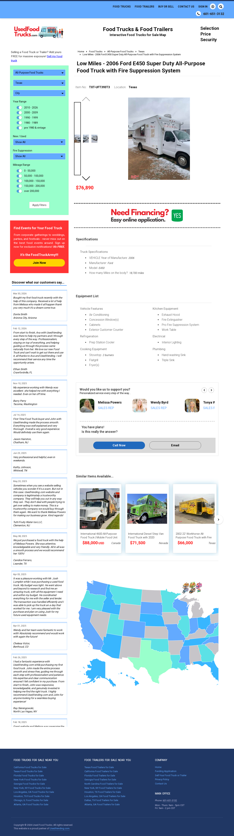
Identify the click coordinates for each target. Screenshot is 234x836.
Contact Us (186, 6)
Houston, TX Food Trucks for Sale (31, 796)
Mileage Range (21, 164)
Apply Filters (39, 205)
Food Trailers (144, 6)
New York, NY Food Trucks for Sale (32, 788)
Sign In (207, 6)
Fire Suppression (22, 150)
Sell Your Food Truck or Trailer (170, 775)
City (39, 93)
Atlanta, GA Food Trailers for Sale (102, 804)
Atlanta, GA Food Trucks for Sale (31, 804)
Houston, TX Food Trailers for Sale (102, 792)
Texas (39, 82)
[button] (86, 178)
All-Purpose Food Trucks (39, 72)
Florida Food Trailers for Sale (99, 775)
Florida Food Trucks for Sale (29, 775)
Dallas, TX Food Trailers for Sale (101, 800)
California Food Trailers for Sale (101, 771)
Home (158, 767)
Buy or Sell (166, 6)
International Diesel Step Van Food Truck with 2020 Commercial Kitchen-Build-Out (146, 537)
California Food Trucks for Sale (30, 767)
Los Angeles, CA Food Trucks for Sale (34, 792)
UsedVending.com (59, 828)
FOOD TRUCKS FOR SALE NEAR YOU (36, 760)
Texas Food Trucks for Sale (28, 771)
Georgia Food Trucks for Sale (29, 783)
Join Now (39, 263)
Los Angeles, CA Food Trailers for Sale (104, 796)
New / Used (19, 136)
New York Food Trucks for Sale (30, 779)
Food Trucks (122, 6)
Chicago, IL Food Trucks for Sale (31, 800)
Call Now (119, 445)
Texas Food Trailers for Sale (99, 767)
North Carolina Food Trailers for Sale (103, 783)
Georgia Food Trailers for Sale (100, 779)
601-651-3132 (170, 800)
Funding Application (165, 771)
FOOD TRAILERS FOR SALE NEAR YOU (107, 760)
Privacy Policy (162, 779)
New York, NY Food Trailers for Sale (103, 788)
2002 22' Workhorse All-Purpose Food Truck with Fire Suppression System (194, 537)
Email (175, 445)
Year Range (20, 101)
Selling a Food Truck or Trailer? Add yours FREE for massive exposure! (36, 56)
